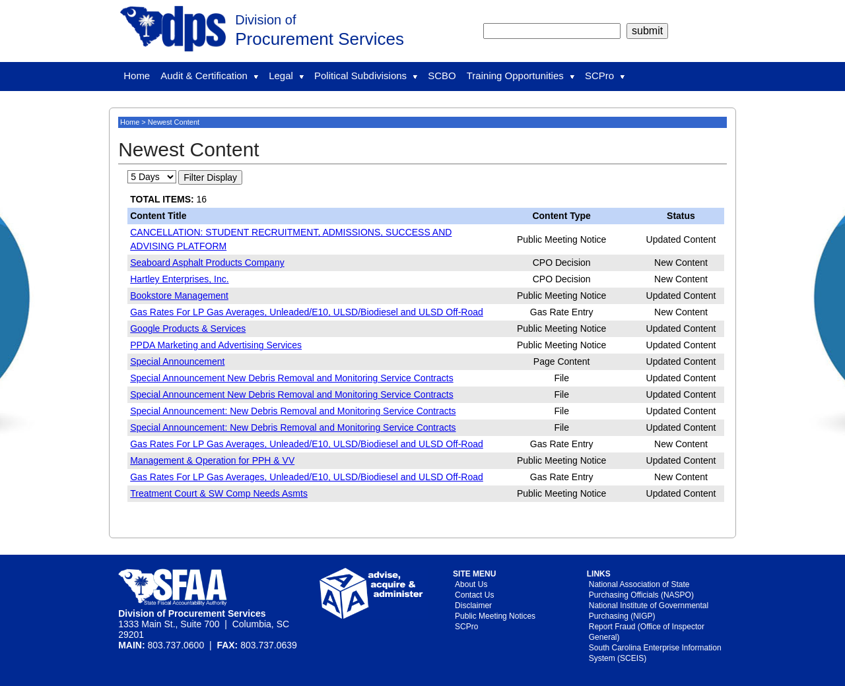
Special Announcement (177, 361)
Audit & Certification (209, 75)
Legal (286, 75)
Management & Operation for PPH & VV (212, 460)
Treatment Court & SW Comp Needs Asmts (219, 493)
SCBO (442, 75)
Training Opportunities (520, 75)
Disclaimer (473, 605)
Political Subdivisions (365, 75)
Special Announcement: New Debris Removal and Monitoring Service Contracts (293, 411)
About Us (471, 584)
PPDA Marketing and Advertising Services (216, 345)
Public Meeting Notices (495, 616)
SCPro (605, 75)
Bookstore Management (179, 295)
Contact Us (474, 595)
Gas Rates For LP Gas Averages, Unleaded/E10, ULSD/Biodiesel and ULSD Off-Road (306, 312)
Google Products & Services (188, 328)
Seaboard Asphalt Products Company (207, 262)
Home (136, 75)
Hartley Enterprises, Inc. (179, 279)
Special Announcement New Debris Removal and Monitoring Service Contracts (291, 378)
